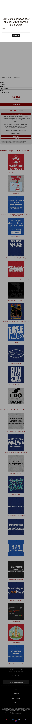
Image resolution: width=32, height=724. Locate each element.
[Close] (29, 2)
